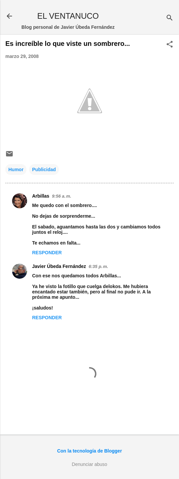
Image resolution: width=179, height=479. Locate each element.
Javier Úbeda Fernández (59, 266)
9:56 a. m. (61, 196)
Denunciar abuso (89, 464)
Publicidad (44, 169)
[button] (170, 44)
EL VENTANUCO (68, 15)
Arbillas (40, 196)
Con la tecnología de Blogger (89, 451)
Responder (47, 252)
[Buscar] (170, 18)
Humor (15, 169)
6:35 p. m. (98, 266)
